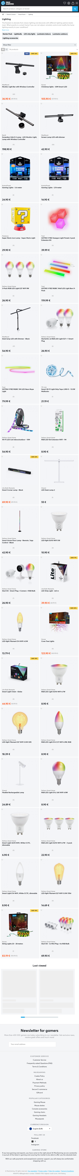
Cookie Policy (39, 1076)
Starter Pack (7, 34)
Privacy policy (39, 1086)
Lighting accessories (10, 38)
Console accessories (39, 1109)
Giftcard (39, 1093)
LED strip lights (29, 34)
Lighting (30, 14)
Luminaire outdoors (60, 34)
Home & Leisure (11, 14)
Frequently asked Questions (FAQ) (39, 1063)
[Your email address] (32, 1044)
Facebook (35, 1138)
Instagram (35, 1145)
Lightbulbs (18, 34)
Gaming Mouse (39, 1102)
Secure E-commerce (39, 1089)
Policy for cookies (54, 1171)
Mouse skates (39, 1105)
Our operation (32, 1171)
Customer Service (39, 1060)
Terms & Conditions (39, 1067)
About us (39, 1079)
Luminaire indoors (44, 34)
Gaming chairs (39, 1112)
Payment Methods (39, 1083)
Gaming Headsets (39, 1115)
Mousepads (39, 1119)
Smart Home (22, 14)
